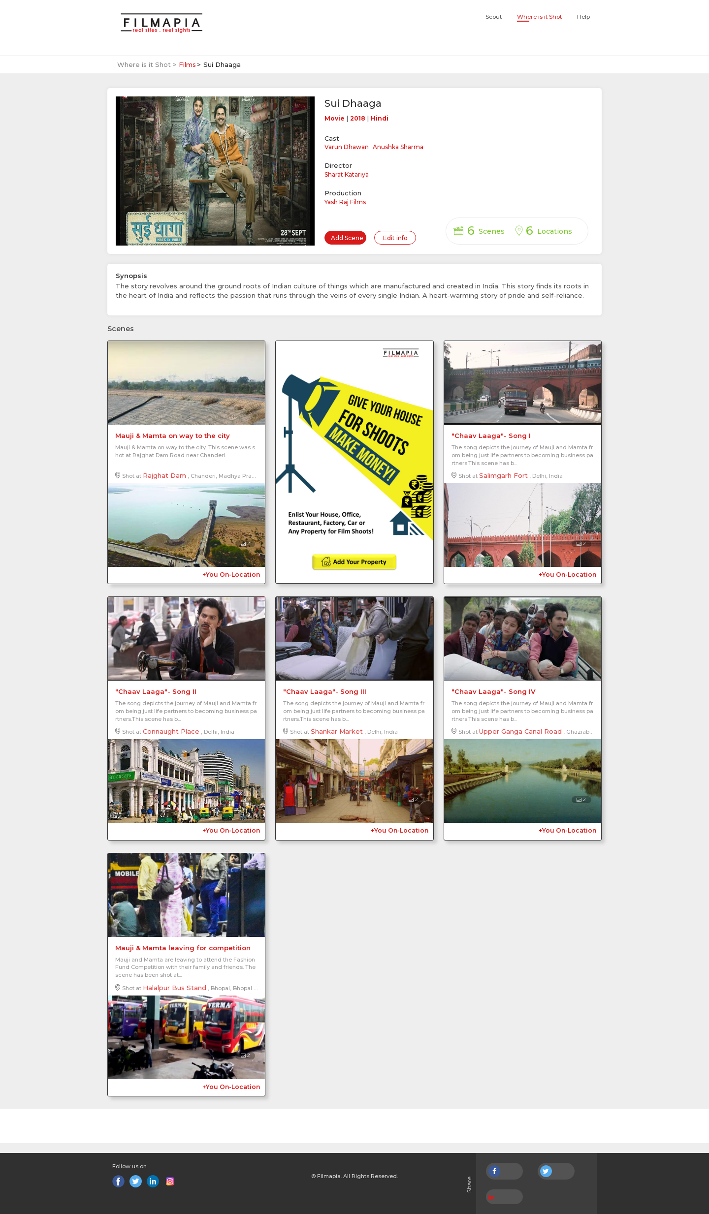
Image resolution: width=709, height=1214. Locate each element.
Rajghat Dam (164, 475)
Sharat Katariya (346, 174)
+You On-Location (231, 574)
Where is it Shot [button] (539, 16)
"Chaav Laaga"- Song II (155, 691)
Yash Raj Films (345, 202)
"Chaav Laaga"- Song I (491, 435)
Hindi (379, 118)
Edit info (395, 238)
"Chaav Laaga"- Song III (324, 691)
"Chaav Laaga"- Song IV (493, 691)
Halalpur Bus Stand (174, 988)
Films (187, 64)
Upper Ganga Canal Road (520, 731)
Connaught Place (171, 731)
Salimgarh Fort (503, 475)
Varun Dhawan (346, 147)
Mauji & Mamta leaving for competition (183, 948)
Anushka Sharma (398, 147)
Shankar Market (337, 731)
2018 (357, 118)
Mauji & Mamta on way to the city (172, 435)
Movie (334, 118)
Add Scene (347, 238)
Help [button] (583, 16)
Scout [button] (493, 16)
